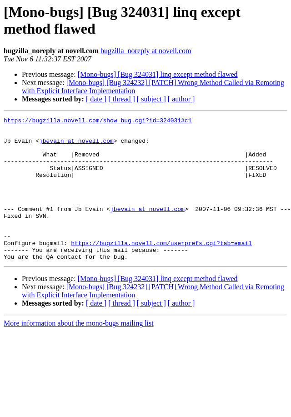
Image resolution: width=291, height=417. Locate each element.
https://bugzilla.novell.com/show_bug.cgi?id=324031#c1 (97, 121)
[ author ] (181, 99)
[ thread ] (121, 99)
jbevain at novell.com (76, 146)
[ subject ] (151, 99)
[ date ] (96, 99)
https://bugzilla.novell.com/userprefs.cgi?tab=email (161, 269)
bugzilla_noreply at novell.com (145, 51)
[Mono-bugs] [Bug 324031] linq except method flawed (158, 74)
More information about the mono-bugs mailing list (79, 352)
